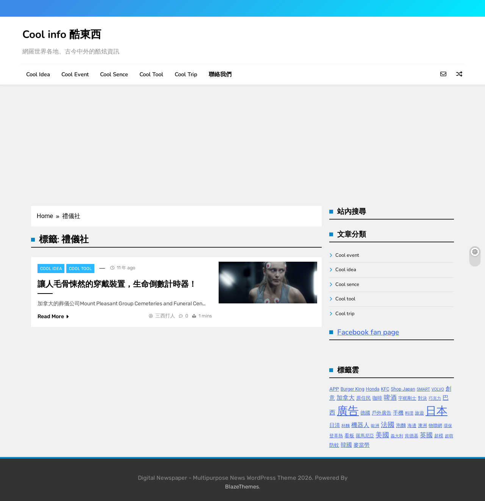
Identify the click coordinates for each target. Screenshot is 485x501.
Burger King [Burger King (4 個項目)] (353, 389)
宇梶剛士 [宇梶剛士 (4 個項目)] (407, 398)
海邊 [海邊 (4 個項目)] (411, 425)
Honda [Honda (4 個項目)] (373, 389)
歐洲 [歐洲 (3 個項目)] (375, 425)
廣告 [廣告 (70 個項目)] (348, 410)
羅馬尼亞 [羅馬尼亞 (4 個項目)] (365, 435)
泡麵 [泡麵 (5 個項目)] (401, 425)
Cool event (75, 74)
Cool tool (151, 74)
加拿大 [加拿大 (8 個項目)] (345, 397)
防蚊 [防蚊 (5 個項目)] (334, 445)
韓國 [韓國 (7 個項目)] (346, 444)
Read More (53, 316)
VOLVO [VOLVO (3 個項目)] (438, 389)
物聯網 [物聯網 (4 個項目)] (435, 425)
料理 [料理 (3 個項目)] (409, 413)
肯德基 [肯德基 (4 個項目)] (411, 435)
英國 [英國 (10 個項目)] (426, 435)
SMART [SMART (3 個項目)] (423, 389)
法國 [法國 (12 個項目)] (387, 425)
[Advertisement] (242, 145)
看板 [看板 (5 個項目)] (349, 435)
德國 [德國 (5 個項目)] (365, 413)
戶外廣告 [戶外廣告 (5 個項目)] (381, 413)
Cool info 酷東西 (61, 34)
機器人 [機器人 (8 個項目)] (360, 425)
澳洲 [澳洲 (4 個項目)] (422, 425)
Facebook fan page (368, 332)
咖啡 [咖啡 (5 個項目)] (377, 398)
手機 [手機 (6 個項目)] (398, 413)
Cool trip (186, 74)
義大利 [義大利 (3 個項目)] (397, 435)
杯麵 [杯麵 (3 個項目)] (345, 425)
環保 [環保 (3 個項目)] (448, 425)
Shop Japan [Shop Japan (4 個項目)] (403, 389)
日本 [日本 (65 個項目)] (436, 410)
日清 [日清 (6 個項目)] (334, 425)
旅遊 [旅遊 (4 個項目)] (419, 413)
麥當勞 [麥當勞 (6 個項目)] (361, 445)
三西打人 (165, 316)
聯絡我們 (220, 74)
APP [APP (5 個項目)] (334, 389)
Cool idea (38, 74)
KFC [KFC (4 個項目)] (385, 389)
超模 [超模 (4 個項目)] (438, 435)
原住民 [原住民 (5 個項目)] (363, 398)
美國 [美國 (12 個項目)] (382, 435)
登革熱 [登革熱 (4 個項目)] (336, 435)
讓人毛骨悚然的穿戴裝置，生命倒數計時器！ (117, 284)
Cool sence (114, 74)
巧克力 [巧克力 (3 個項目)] (435, 398)
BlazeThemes (242, 487)
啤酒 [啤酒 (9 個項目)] (390, 397)
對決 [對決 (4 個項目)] (422, 398)
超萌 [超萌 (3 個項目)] (449, 435)
